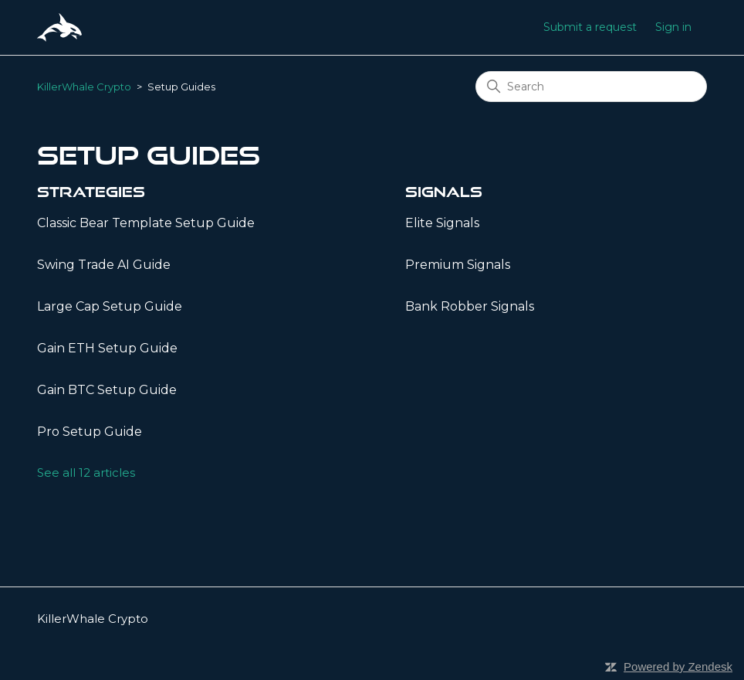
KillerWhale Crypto (84, 86)
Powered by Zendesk (678, 666)
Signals (443, 191)
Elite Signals (442, 223)
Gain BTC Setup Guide (107, 389)
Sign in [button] (673, 27)
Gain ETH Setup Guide (107, 348)
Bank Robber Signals (469, 306)
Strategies (91, 191)
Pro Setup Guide (89, 431)
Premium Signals (457, 264)
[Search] (591, 86)
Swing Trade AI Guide (104, 264)
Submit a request (590, 27)
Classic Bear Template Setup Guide (146, 223)
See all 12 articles (86, 472)
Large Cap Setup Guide (109, 306)
